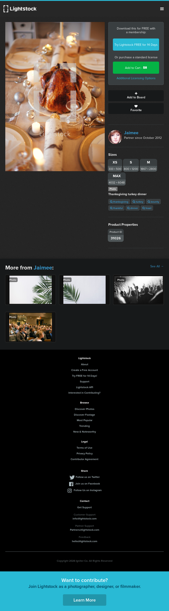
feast (146, 208)
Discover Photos (84, 409)
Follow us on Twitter (88, 477)
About (84, 364)
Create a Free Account (84, 370)
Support (84, 381)
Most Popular (84, 420)
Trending (84, 426)
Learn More (84, 600)
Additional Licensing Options (136, 78)
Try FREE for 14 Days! (84, 376)
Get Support (84, 507)
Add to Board (136, 95)
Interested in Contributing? (84, 392)
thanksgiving (119, 202)
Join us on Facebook (87, 483)
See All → (157, 266)
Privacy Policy (85, 453)
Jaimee (131, 132)
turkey (138, 202)
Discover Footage (84, 415)
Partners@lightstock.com (84, 530)
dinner (132, 208)
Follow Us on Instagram (88, 490)
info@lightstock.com (85, 518)
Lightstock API (84, 387)
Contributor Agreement (84, 459)
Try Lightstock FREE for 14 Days (136, 44)
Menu (161, 8)
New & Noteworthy (84, 431)
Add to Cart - (136, 67)
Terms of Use (84, 448)
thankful (116, 208)
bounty (153, 202)
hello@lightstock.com (84, 541)
